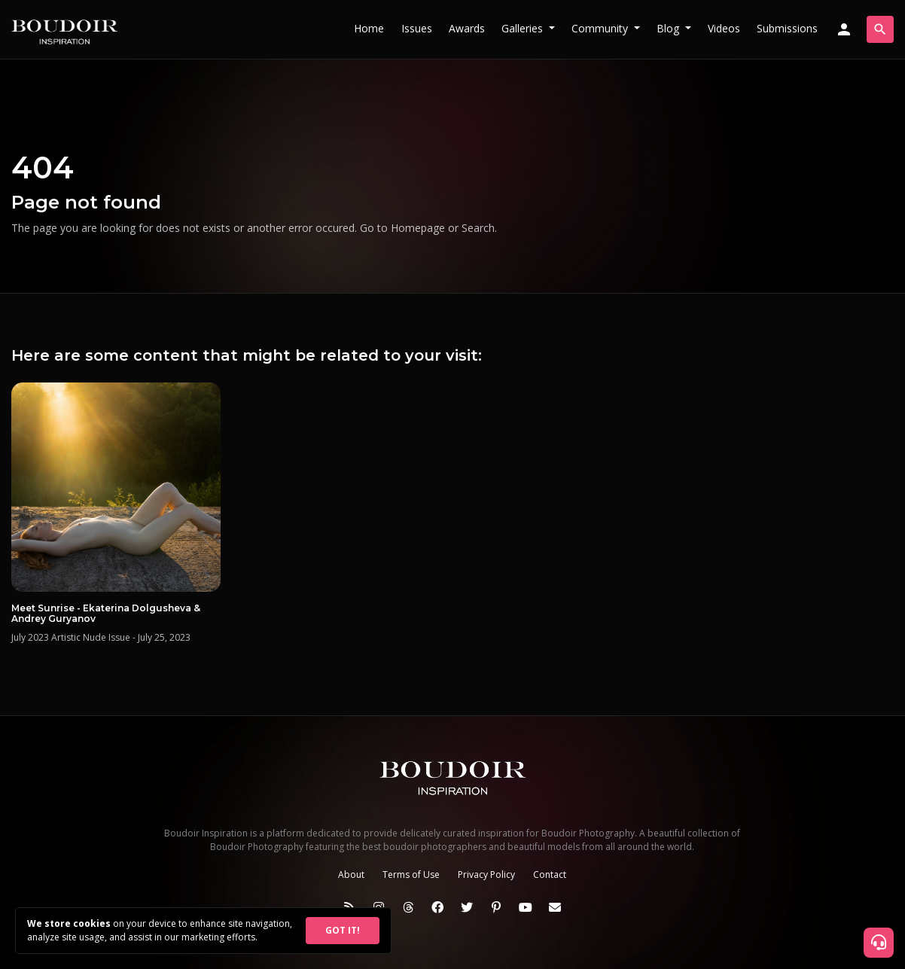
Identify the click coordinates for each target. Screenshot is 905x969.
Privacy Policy (486, 874)
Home (369, 28)
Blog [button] (669, 28)
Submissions (787, 28)
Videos (724, 28)
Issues (416, 28)
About (351, 874)
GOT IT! (342, 930)
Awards (467, 28)
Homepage (418, 228)
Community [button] (601, 28)
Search (478, 228)
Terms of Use (411, 874)
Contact (549, 874)
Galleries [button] (523, 28)
